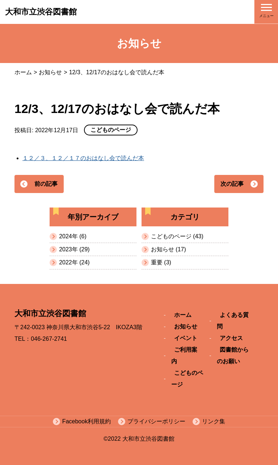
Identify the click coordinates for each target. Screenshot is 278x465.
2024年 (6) (73, 236)
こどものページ (187, 379)
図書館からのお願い (233, 355)
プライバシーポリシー (156, 421)
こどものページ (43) (177, 236)
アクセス (231, 338)
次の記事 (232, 184)
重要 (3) (161, 262)
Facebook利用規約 (86, 421)
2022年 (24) (74, 262)
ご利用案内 (184, 355)
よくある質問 (233, 321)
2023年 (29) (74, 249)
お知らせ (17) (168, 249)
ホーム (23, 72)
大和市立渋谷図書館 (41, 11)
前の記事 (46, 184)
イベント (185, 338)
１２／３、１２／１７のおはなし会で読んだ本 (83, 158)
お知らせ (50, 72)
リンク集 (213, 421)
